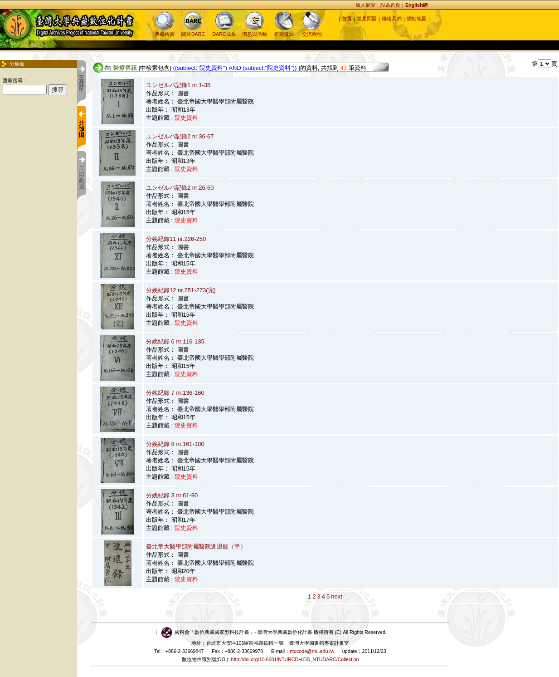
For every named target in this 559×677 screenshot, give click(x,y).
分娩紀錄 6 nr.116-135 (175, 341)
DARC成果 (224, 31)
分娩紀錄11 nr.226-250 (176, 238)
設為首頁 (390, 5)
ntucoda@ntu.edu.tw (312, 651)
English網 (416, 5)
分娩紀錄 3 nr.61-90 (172, 495)
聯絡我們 (392, 18)
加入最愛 (365, 5)
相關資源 (284, 31)
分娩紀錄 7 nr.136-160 (175, 392)
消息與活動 (254, 31)
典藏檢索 (165, 31)
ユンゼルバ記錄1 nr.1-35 (178, 85)
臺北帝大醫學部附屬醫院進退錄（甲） (196, 546)
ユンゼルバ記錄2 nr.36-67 (180, 136)
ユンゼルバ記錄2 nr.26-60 (180, 187)
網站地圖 (417, 18)
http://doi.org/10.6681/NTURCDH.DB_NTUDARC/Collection (295, 659)
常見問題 (367, 18)
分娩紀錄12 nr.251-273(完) (181, 290)
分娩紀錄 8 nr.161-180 (175, 444)
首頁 (347, 18)
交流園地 (312, 31)
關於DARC (193, 31)
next (336, 596)
